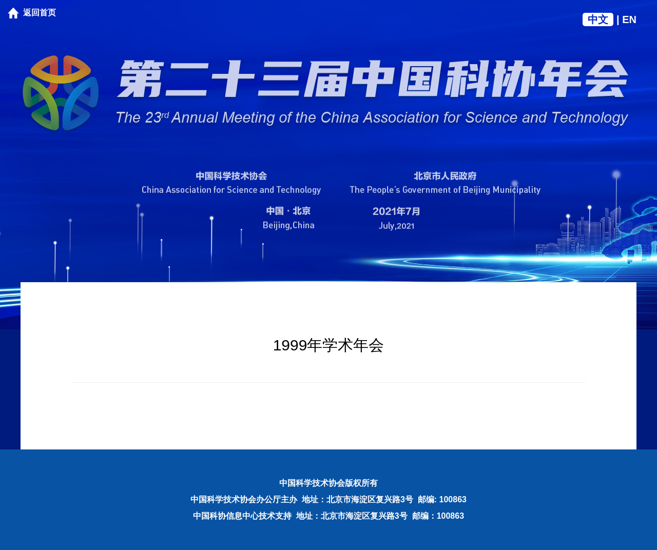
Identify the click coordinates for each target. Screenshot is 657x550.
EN (629, 19)
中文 (598, 19)
